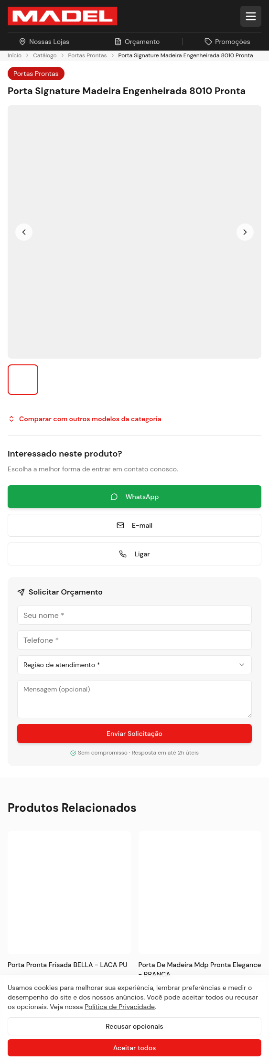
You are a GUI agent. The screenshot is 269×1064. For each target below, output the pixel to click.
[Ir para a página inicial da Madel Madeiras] (63, 16)
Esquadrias (27, 623)
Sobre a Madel (33, 717)
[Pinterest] (131, 527)
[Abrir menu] (250, 16)
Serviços (23, 658)
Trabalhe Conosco (40, 820)
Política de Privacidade (120, 1006)
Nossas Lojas (31, 786)
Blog (15, 769)
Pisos (17, 589)
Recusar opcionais (134, 1026)
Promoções (28, 803)
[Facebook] (39, 527)
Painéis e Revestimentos (50, 641)
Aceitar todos (134, 1047)
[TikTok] (108, 527)
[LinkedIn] (62, 527)
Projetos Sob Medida (44, 751)
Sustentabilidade (37, 734)
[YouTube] (85, 527)
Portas (19, 606)
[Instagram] (16, 527)
